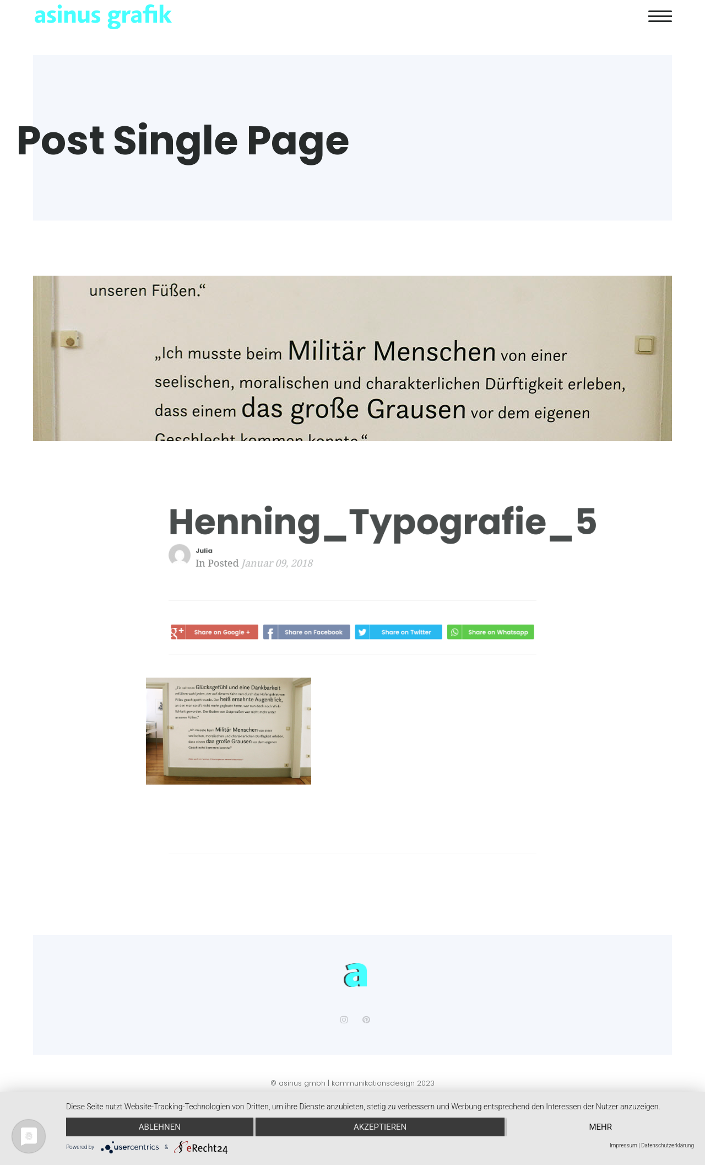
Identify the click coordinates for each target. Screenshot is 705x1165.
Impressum (623, 1145)
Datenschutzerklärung (667, 1145)
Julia (215, 550)
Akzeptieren (380, 1127)
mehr (600, 1127)
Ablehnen (160, 1127)
